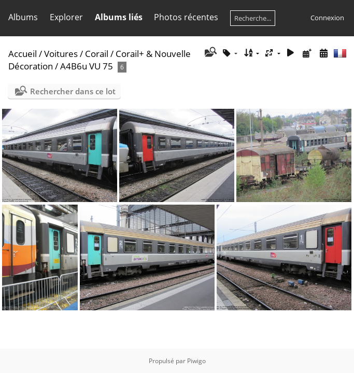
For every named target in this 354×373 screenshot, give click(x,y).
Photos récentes (186, 17)
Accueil (22, 54)
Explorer (66, 17)
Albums (23, 17)
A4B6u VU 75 (86, 66)
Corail (96, 54)
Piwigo (196, 360)
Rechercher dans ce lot (73, 91)
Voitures (61, 54)
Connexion (327, 17)
